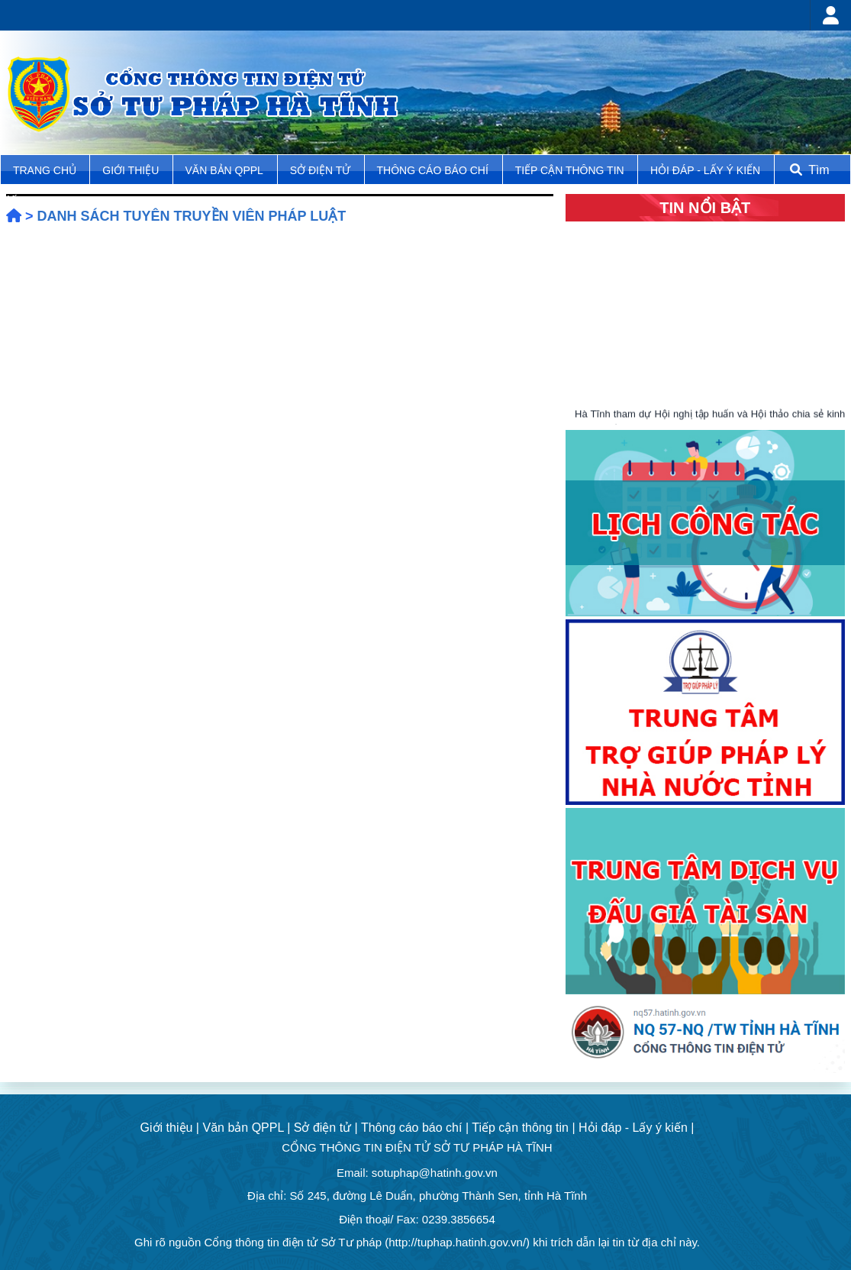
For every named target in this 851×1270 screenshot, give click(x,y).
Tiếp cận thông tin (571, 170)
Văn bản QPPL (224, 170)
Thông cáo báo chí (432, 170)
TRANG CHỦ (46, 170)
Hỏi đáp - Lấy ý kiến (705, 170)
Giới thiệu (132, 170)
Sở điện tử (321, 170)
